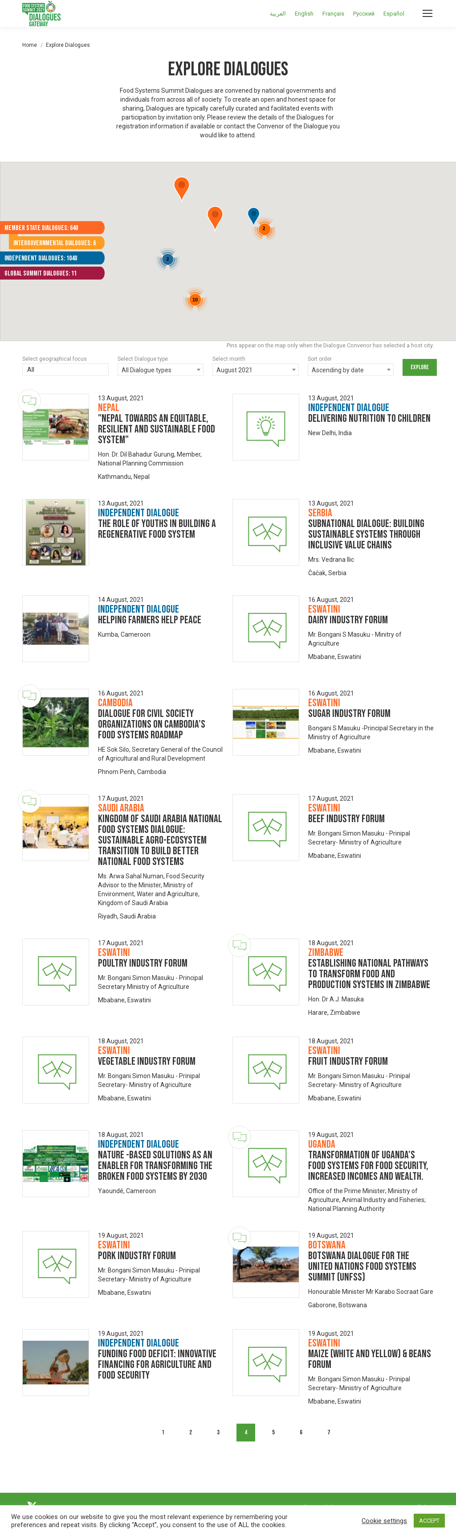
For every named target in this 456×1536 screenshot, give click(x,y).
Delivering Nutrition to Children (369, 418)
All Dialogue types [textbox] (146, 370)
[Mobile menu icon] (427, 13)
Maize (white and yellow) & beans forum (369, 1359)
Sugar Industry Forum (349, 713)
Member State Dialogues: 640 (41, 228)
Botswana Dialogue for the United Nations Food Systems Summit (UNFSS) (362, 1266)
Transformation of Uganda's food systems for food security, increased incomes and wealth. (368, 1166)
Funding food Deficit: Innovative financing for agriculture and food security (157, 1364)
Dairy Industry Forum (348, 620)
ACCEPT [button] (429, 1520)
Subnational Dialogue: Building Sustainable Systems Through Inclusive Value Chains (366, 534)
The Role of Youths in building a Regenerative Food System (157, 529)
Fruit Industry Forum (348, 1061)
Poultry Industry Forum (142, 963)
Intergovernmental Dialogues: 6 (54, 243)
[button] (182, 190)
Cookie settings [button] (384, 1521)
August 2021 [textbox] (234, 370)
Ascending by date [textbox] (338, 370)
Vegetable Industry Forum (146, 1061)
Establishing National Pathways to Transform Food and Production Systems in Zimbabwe (369, 974)
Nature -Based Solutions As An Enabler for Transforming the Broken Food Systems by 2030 (155, 1166)
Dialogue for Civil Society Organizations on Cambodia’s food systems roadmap (151, 724)
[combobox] (161, 369)
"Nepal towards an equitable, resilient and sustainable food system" (156, 429)
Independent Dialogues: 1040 (40, 258)
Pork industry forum (137, 1255)
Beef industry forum (346, 818)
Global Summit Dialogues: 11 (40, 273)
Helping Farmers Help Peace (149, 620)
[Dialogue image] (55, 427)
